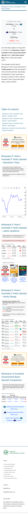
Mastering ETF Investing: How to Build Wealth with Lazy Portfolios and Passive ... (5, 279)
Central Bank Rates (9, 466)
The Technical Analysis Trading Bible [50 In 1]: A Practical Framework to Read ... (23, 280)
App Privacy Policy (9, 476)
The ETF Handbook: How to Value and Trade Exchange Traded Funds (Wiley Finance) (14, 280)
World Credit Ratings (9, 464)
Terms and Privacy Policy (10, 478)
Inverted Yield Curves (9, 472)
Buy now (14, 146)
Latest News (7, 474)
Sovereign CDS (8, 468)
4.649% (16, 399)
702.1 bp (23, 399)
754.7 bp (23, 401)
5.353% (16, 401)
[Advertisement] (14, 14)
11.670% (10, 399)
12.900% (10, 401)
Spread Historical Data (10, 470)
